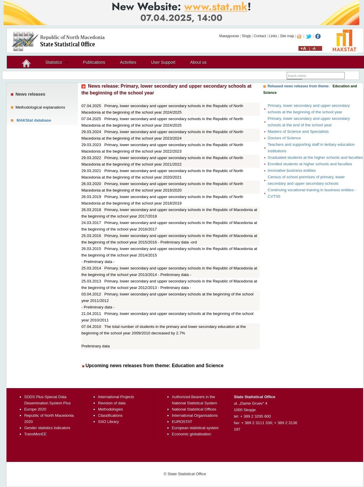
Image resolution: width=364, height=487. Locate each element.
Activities (128, 62)
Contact (260, 36)
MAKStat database (34, 120)
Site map (287, 36)
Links (273, 36)
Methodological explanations (40, 107)
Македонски (229, 36)
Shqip (246, 36)
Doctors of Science (284, 138)
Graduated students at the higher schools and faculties (315, 157)
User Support (163, 62)
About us (198, 62)
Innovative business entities (292, 170)
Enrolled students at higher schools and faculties (310, 164)
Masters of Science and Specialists (298, 131)
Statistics (53, 62)
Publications (94, 62)
